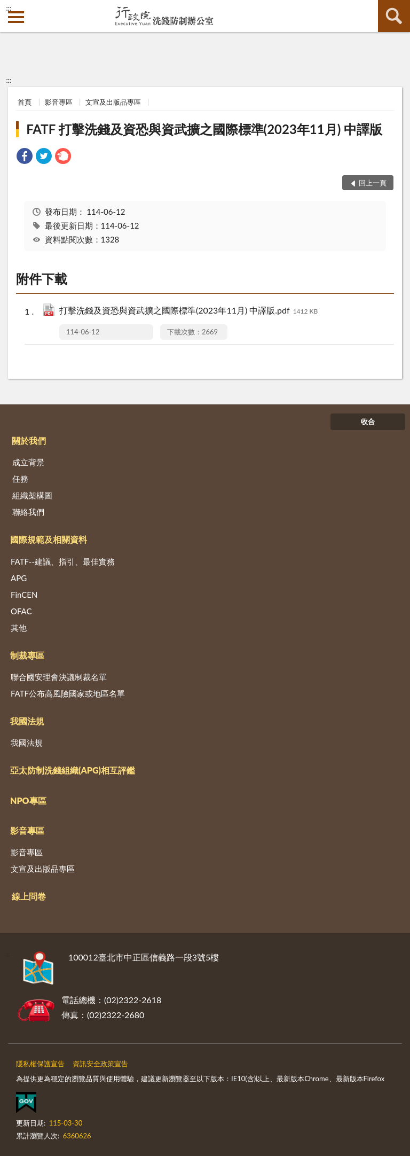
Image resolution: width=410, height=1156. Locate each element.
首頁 (24, 102)
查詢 (394, 16)
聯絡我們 (28, 512)
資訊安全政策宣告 (100, 1063)
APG (19, 578)
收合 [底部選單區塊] (368, 421)
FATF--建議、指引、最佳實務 (63, 561)
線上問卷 (29, 896)
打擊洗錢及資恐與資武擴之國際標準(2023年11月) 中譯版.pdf (188, 311)
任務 (20, 478)
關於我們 (29, 440)
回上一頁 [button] (373, 182)
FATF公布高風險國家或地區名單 (68, 693)
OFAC (21, 611)
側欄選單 (16, 17)
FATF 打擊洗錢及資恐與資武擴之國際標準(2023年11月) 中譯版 (204, 129)
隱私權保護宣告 (40, 1063)
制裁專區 (27, 655)
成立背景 (28, 462)
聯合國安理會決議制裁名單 (59, 677)
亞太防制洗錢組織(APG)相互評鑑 (72, 770)
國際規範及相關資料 (48, 539)
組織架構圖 (32, 495)
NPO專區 (28, 800)
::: (8, 8)
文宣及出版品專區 (113, 102)
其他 (19, 627)
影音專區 (59, 102)
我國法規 (27, 721)
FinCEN (24, 594)
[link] (25, 157)
